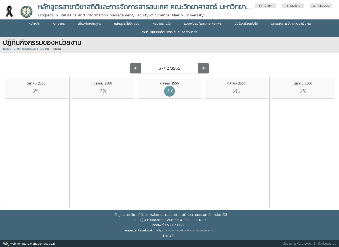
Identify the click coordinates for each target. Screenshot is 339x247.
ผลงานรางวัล (161, 23)
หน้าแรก (8, 49)
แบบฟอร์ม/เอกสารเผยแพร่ (203, 23)
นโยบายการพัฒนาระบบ (296, 243)
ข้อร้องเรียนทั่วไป (246, 23)
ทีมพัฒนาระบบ (327, 243)
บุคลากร (59, 23)
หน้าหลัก (34, 23)
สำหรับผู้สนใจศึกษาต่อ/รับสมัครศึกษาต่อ (169, 32)
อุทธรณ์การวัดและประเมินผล (291, 23)
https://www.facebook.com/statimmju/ (186, 230)
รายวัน (57, 49)
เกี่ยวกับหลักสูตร (89, 23)
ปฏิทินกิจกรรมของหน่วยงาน (33, 49)
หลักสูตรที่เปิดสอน (126, 23)
